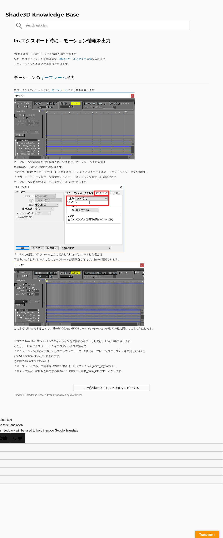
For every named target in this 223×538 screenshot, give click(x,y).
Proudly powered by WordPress (64, 395)
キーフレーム (53, 77)
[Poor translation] (17, 438)
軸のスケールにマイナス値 (76, 58)
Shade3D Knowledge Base (42, 14)
